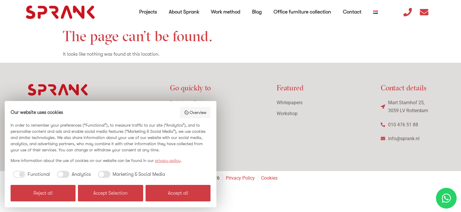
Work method (225, 12)
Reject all (43, 193)
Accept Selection (110, 193)
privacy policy (168, 160)
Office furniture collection (302, 12)
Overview (195, 112)
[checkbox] (30, 174)
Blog (257, 12)
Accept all (178, 193)
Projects (148, 12)
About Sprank (184, 12)
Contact (352, 12)
